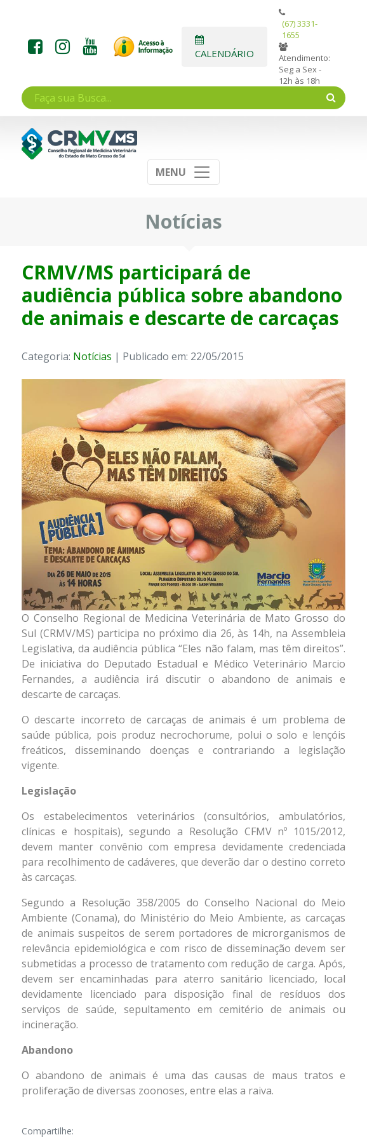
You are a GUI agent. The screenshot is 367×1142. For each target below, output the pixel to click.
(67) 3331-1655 (299, 29)
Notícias (92, 356)
